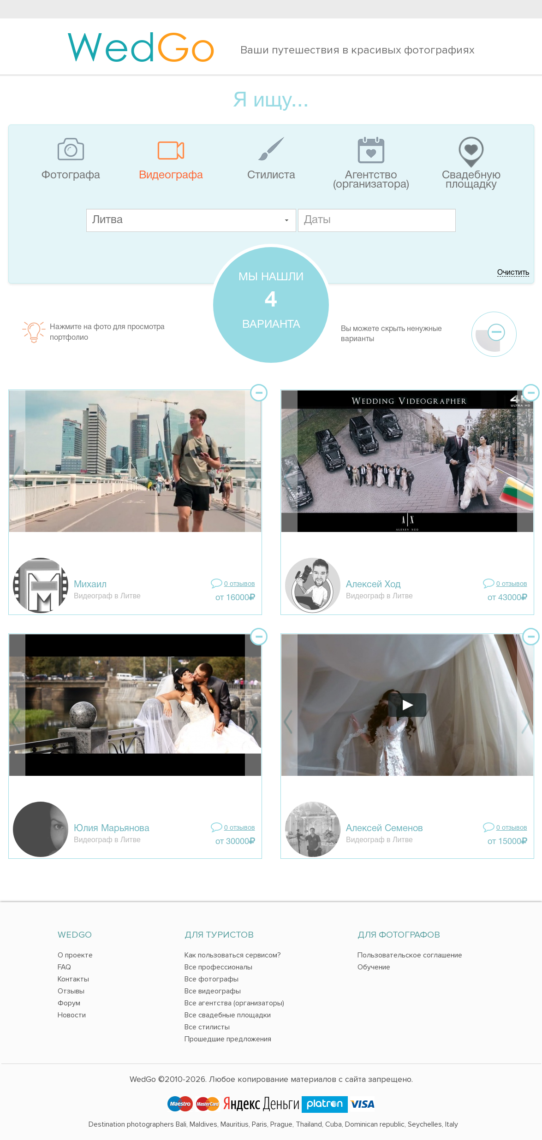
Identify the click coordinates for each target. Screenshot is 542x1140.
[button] (286, 220)
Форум (69, 1003)
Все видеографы (213, 991)
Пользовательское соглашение (409, 955)
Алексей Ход (373, 585)
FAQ (64, 967)
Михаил (90, 585)
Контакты (73, 979)
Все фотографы (211, 979)
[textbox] (191, 220)
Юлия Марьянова (111, 829)
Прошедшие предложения (228, 1039)
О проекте (75, 955)
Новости (72, 1015)
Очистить (513, 273)
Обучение (373, 967)
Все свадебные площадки (228, 1015)
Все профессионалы (218, 967)
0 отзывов (239, 584)
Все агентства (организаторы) (234, 1003)
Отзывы (71, 991)
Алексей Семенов (384, 829)
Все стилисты (207, 1027)
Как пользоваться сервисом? (233, 955)
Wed (141, 46)
